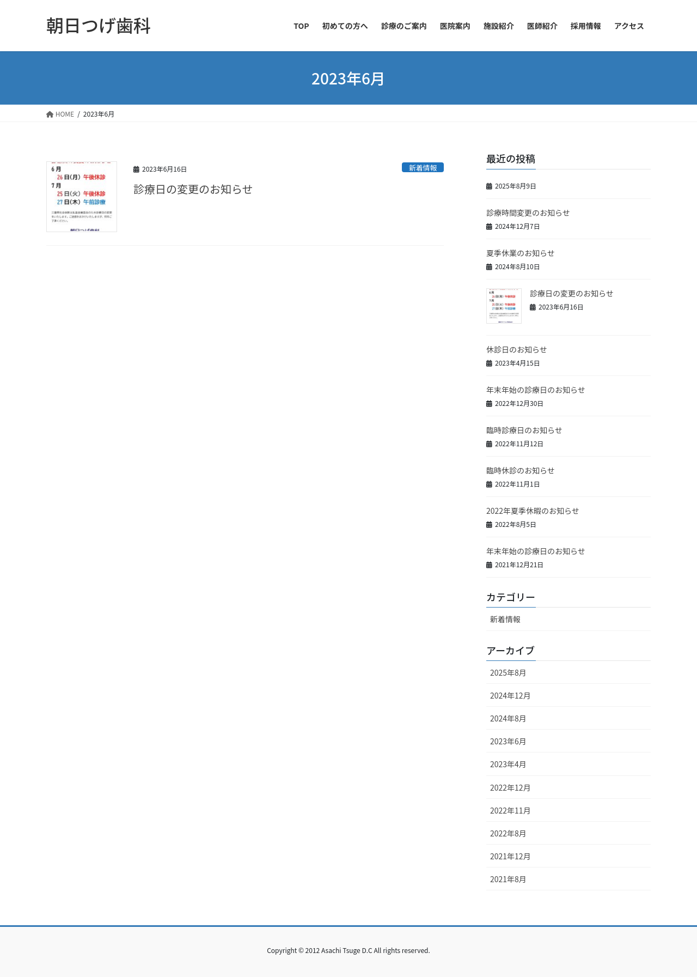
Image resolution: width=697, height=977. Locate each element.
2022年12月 (510, 787)
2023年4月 (508, 763)
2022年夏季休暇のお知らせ (532, 510)
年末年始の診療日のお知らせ (535, 389)
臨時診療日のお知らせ (524, 429)
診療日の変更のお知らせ (193, 189)
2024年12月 (510, 695)
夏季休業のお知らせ (520, 252)
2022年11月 (510, 810)
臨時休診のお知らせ (520, 470)
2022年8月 (508, 833)
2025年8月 (508, 672)
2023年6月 (508, 741)
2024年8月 (508, 718)
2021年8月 (508, 878)
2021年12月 (510, 856)
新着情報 (423, 167)
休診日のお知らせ (516, 349)
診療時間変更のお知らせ (528, 212)
